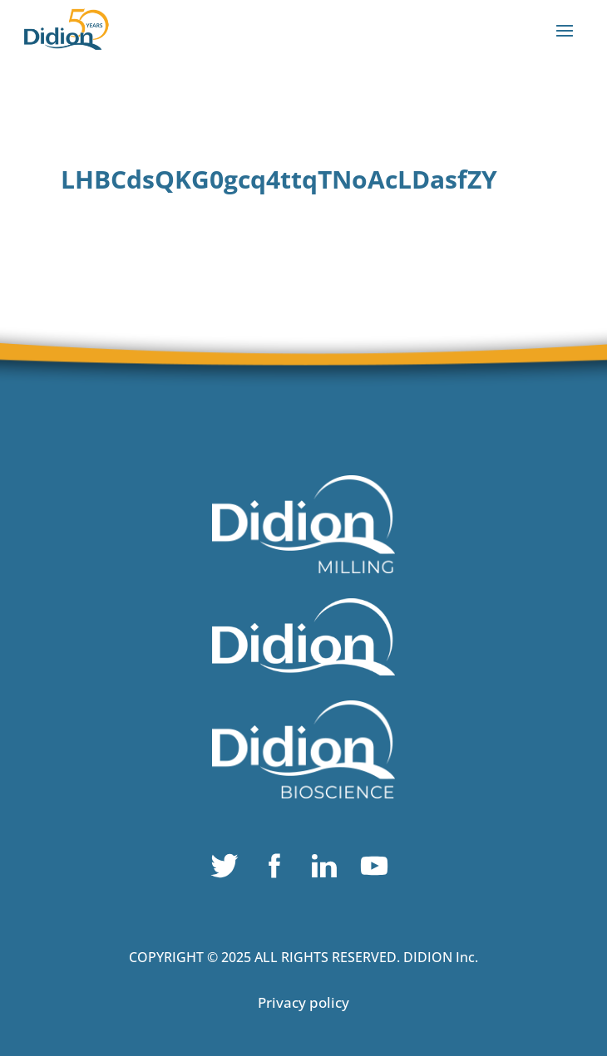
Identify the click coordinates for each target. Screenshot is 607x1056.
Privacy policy (303, 1002)
